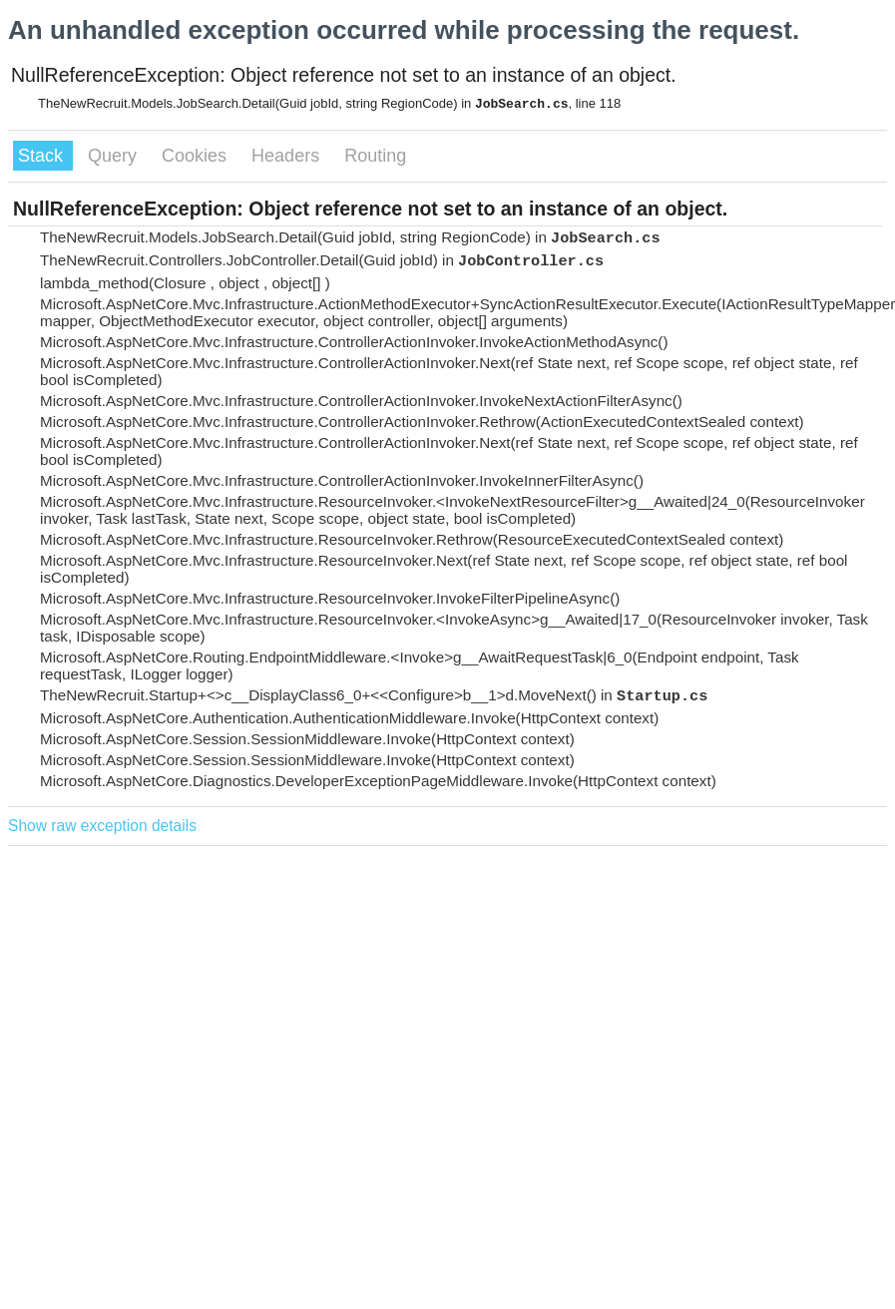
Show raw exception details (102, 825)
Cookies (196, 156)
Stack (43, 156)
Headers (287, 156)
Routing (375, 156)
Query (115, 156)
